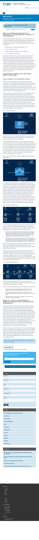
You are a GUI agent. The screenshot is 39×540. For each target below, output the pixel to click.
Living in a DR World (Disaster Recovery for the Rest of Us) (17, 466)
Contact (6, 500)
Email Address (6, 357)
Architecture (7, 416)
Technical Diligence (8, 421)
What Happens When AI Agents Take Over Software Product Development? (17, 453)
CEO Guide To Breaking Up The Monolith (13, 460)
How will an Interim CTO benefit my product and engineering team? (18, 457)
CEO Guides (7, 443)
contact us (6, 341)
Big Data (6, 438)
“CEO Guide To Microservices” (24, 320)
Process (6, 432)
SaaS (5, 424)
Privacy (6, 501)
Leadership (6, 427)
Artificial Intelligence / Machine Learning (13, 413)
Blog (5, 492)
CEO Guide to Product (9, 463)
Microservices (7, 418)
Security (6, 440)
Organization (7, 429)
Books (6, 494)
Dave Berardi (18, 29)
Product (6, 435)
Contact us (7, 337)
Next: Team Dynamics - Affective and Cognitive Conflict (20, 366)
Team (6, 498)
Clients (6, 490)
